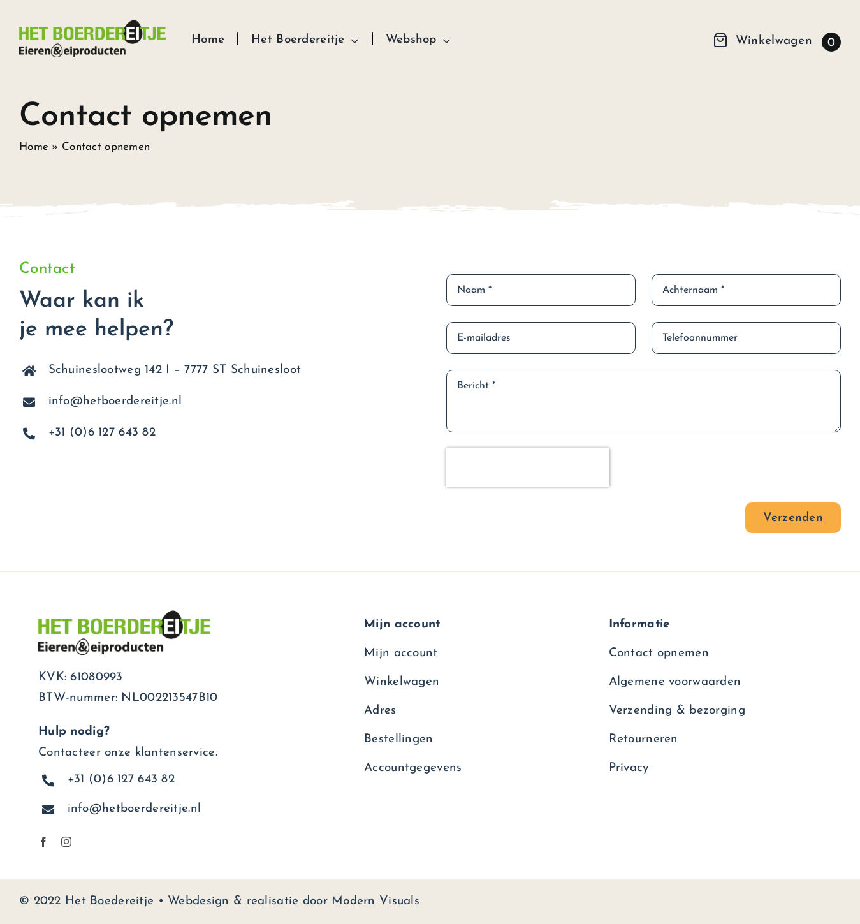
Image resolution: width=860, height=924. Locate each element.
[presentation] (527, 467)
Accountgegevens (413, 768)
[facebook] (43, 842)
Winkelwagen (401, 682)
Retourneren (643, 739)
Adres (380, 711)
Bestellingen (398, 739)
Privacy (629, 768)
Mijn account (400, 653)
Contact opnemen (659, 653)
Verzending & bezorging (677, 711)
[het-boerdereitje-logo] (92, 26)
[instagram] (66, 842)
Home (33, 147)
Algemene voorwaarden (675, 682)
